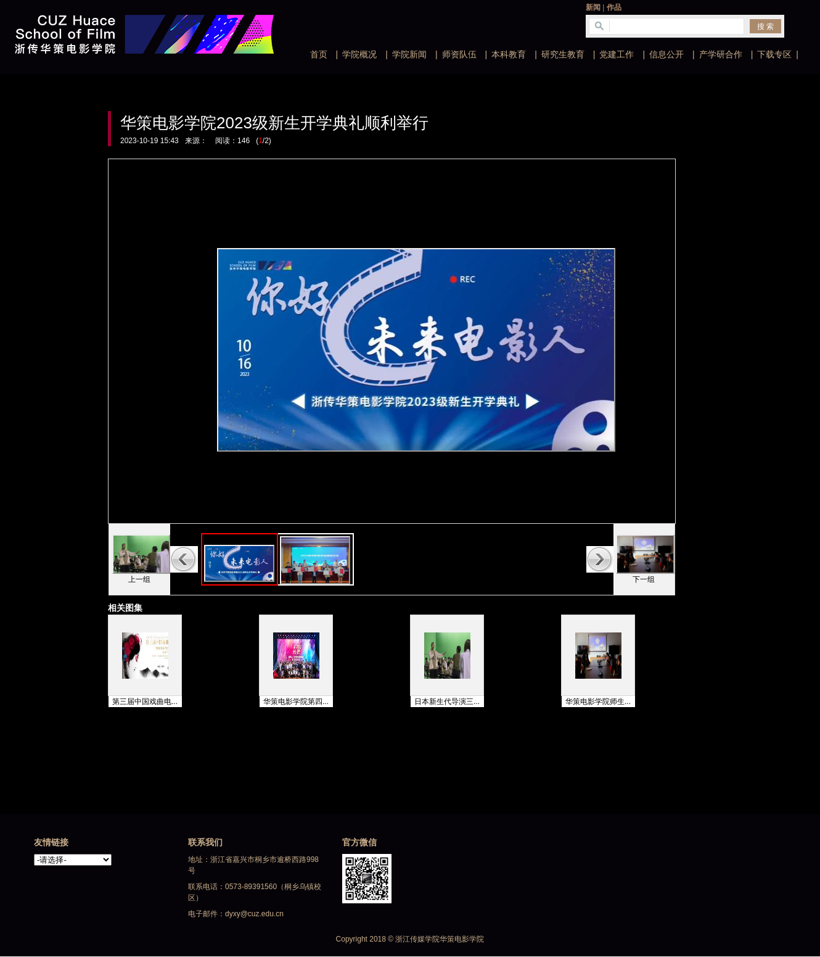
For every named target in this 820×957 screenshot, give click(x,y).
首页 (318, 54)
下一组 (644, 579)
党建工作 (616, 54)
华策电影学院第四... (296, 701)
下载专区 (774, 54)
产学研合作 (720, 54)
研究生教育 (562, 54)
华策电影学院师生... (598, 701)
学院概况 (359, 54)
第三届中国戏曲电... (145, 701)
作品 (614, 7)
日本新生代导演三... (447, 701)
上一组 (139, 579)
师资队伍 (459, 54)
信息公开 (666, 54)
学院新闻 (409, 54)
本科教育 (508, 54)
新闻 (593, 7)
